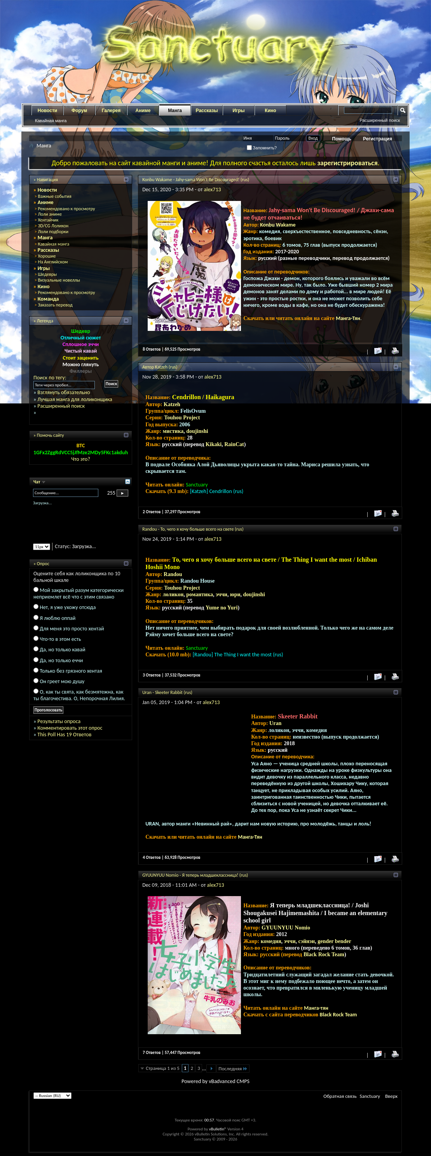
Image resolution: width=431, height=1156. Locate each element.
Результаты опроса (58, 721)
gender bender (334, 941)
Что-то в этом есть (60, 639)
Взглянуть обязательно (63, 392)
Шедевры (47, 274)
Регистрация (377, 139)
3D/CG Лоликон (53, 225)
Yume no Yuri (221, 608)
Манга (175, 110)
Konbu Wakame (278, 225)
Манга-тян (316, 1008)
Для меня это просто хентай (72, 628)
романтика (199, 594)
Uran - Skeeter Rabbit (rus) (167, 692)
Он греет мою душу (62, 681)
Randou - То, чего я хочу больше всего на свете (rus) (192, 529)
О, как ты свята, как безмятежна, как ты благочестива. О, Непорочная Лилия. (79, 695)
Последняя (233, 1068)
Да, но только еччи (61, 660)
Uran (275, 723)
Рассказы (207, 110)
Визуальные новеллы (59, 280)
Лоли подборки (53, 231)
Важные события (54, 196)
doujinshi (197, 431)
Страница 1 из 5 (163, 1068)
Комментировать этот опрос (69, 728)
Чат (37, 482)
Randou (173, 574)
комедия (271, 941)
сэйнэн (306, 941)
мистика (173, 431)
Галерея (111, 110)
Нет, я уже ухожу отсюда (68, 607)
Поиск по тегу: (49, 377)
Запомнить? (262, 147)
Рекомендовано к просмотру (66, 208)
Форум (79, 110)
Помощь (341, 139)
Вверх (391, 1096)
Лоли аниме (50, 214)
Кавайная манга (50, 120)
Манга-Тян (348, 318)
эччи (221, 594)
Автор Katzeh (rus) (159, 367)
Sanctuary (370, 1096)
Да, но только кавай (62, 649)
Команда (48, 299)
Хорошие (47, 256)
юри (235, 594)
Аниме (143, 110)
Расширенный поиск (379, 120)
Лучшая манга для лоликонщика (74, 399)
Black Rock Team (324, 954)
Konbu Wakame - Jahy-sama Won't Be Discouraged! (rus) (195, 179)
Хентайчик (48, 220)
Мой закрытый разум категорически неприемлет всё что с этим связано (78, 593)
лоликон (173, 594)
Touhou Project (182, 418)
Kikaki (214, 444)
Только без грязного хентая (71, 671)
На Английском (53, 262)
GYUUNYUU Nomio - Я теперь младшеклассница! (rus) (195, 875)
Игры (238, 110)
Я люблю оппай (57, 618)
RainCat (234, 444)
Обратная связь (339, 1096)
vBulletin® (218, 1129)
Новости (47, 110)
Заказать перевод (55, 305)
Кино (270, 110)
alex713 (212, 189)
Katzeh (172, 404)
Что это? (80, 459)
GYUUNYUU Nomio (286, 928)
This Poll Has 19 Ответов (64, 734)
